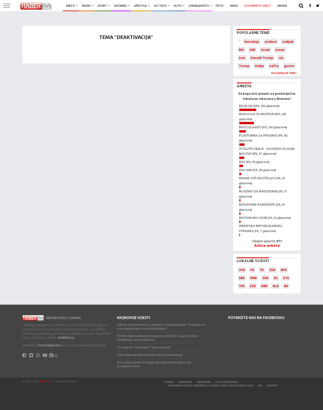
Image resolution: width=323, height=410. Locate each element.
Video (234, 5)
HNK (253, 278)
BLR (276, 286)
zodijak (288, 41)
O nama (169, 382)
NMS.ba (45, 381)
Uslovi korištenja (226, 382)
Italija (259, 66)
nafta (274, 66)
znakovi (270, 41)
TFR (241, 286)
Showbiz (120, 5)
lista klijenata (49, 345)
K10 (286, 278)
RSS (260, 386)
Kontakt (272, 386)
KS (276, 278)
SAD (252, 50)
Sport (102, 5)
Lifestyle (140, 5)
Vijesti (70, 5)
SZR (253, 286)
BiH (241, 50)
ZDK (272, 270)
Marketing (185, 382)
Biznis (86, 5)
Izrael (265, 50)
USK (242, 270)
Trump (244, 66)
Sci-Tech (160, 5)
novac (280, 50)
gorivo (289, 66)
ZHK (265, 278)
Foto (219, 5)
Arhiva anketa (267, 245)
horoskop (251, 41)
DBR (264, 286)
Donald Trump (262, 58)
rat (281, 58)
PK (252, 270)
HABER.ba (66, 337)
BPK (284, 270)
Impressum (204, 382)
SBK (242, 278)
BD (286, 286)
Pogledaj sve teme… (284, 73)
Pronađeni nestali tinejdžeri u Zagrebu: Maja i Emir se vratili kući (211, 386)
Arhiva (282, 5)
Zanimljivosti (199, 5)
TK (262, 270)
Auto (178, 5)
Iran (242, 58)
